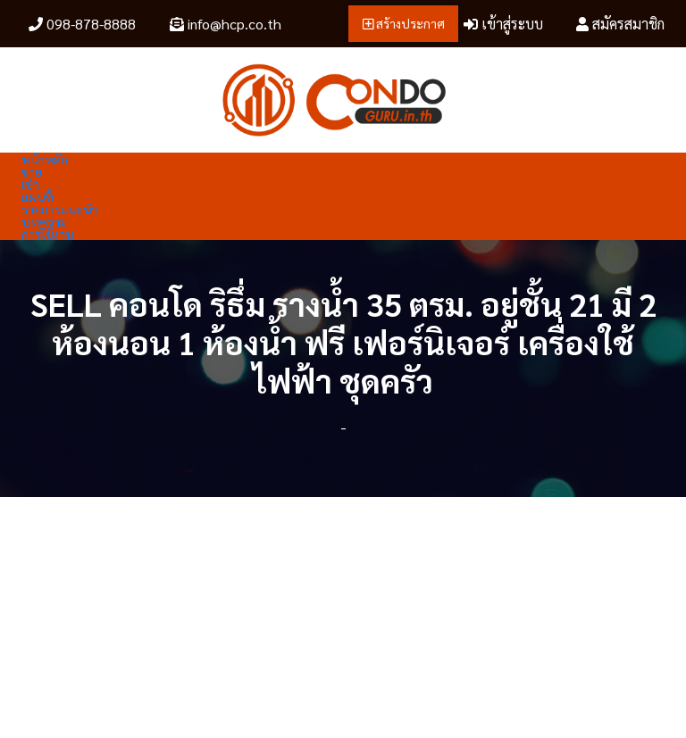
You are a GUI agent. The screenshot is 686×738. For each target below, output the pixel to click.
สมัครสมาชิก (620, 23)
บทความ (44, 221)
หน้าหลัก (44, 159)
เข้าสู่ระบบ (503, 23)
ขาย (31, 171)
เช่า (30, 184)
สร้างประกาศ (404, 23)
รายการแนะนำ (59, 209)
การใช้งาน (47, 234)
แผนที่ (37, 196)
